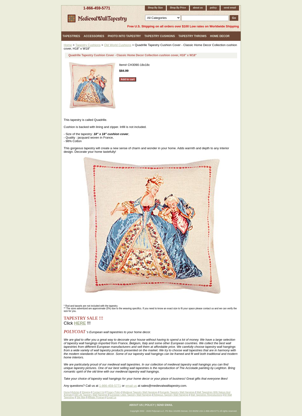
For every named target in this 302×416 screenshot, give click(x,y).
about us (198, 7)
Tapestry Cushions (159, 36)
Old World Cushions (117, 45)
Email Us (111, 397)
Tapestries (71, 36)
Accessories (94, 36)
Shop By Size (155, 7)
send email (230, 7)
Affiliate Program (96, 397)
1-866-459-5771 (96, 8)
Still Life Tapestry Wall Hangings (91, 395)
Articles (76, 392)
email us (131, 385)
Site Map (81, 397)
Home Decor (220, 36)
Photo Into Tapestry (124, 36)
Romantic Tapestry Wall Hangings (177, 392)
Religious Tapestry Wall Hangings (171, 395)
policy (213, 7)
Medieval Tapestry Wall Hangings (140, 392)
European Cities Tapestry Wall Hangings (130, 395)
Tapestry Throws (192, 36)
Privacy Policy (113, 392)
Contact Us (98, 392)
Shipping (86, 392)
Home (68, 45)
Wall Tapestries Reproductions (206, 395)
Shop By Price (178, 7)
